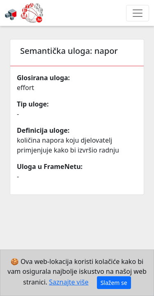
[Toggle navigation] (137, 13)
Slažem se (114, 283)
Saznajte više (68, 282)
